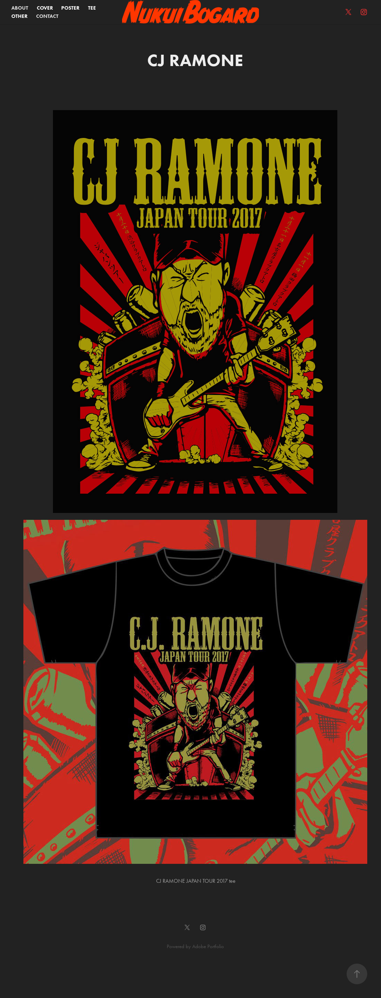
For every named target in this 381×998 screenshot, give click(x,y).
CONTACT (47, 16)
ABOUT (19, 8)
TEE (92, 8)
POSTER (70, 8)
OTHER (19, 16)
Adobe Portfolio (208, 946)
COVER (45, 8)
